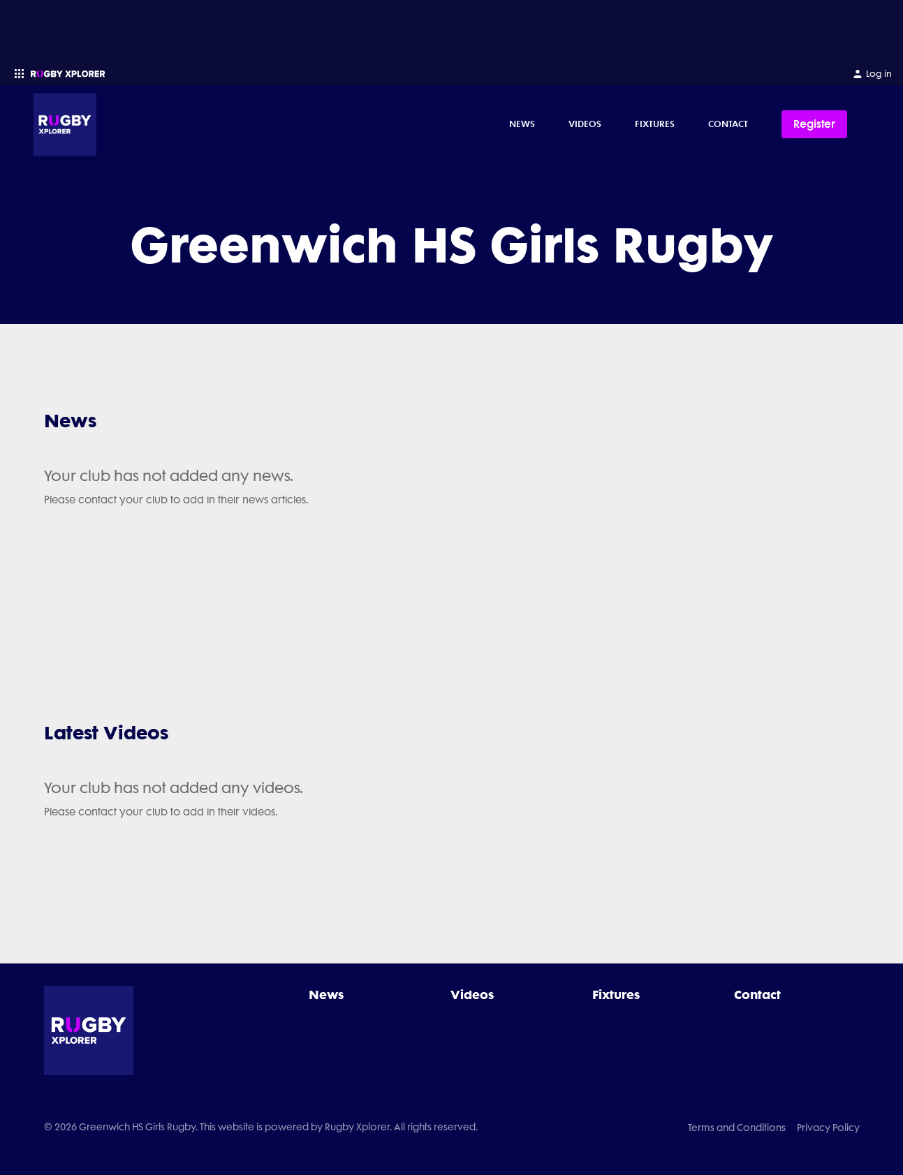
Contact (728, 123)
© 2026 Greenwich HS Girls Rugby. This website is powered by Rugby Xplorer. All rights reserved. (261, 1126)
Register (814, 124)
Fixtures (655, 123)
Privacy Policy (828, 1127)
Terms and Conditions (737, 1127)
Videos (584, 123)
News (522, 123)
